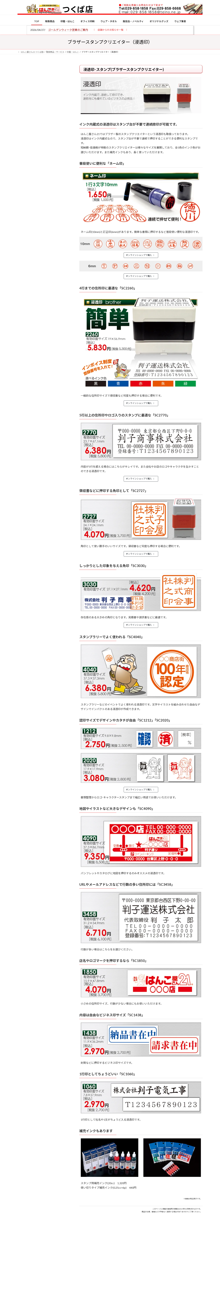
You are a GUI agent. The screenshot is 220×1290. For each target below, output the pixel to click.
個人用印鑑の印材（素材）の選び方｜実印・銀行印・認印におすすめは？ (50, 260)
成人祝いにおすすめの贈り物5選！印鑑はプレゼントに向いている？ (50, 327)
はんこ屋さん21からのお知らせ (44, 87)
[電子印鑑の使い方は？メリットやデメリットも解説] (24, 282)
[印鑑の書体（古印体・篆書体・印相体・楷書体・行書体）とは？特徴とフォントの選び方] (24, 301)
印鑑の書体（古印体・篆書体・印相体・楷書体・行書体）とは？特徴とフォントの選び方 (43, 129)
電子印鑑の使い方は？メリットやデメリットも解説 (50, 279)
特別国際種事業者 (43, 238)
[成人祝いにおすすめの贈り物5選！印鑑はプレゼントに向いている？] (24, 327)
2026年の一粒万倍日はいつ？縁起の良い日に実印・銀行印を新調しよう (50, 348)
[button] (110, 29)
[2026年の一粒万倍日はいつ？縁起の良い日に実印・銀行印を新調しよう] (24, 349)
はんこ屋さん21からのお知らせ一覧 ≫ (45, 141)
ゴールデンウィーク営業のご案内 (68, 29)
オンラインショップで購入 (140, 255)
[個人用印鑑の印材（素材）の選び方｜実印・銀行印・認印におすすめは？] (24, 260)
